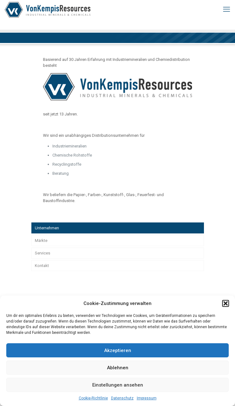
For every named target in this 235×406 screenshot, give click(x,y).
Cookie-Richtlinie (93, 398)
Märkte (41, 240)
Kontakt (42, 265)
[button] (225, 303)
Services (42, 253)
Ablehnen (117, 368)
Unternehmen (47, 228)
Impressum (147, 398)
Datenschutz (122, 398)
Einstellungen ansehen (117, 385)
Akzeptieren (117, 350)
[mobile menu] (226, 9)
